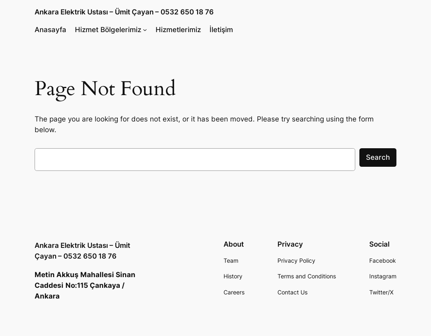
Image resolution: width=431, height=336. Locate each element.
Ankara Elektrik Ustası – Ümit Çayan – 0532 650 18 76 (124, 12)
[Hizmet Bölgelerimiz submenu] (145, 29)
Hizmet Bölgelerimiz (108, 30)
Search (378, 157)
